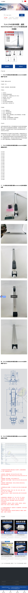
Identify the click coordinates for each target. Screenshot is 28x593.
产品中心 (10, 592)
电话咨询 (3, 592)
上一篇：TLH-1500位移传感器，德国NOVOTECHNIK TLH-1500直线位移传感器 (7, 563)
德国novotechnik (8, 81)
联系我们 (7, 66)
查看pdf (21, 66)
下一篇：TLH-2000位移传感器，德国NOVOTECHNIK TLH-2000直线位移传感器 (20, 563)
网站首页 (24, 592)
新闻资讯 (17, 592)
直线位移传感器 (12, 87)
